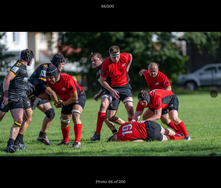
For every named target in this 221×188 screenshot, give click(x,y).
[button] (199, 7)
